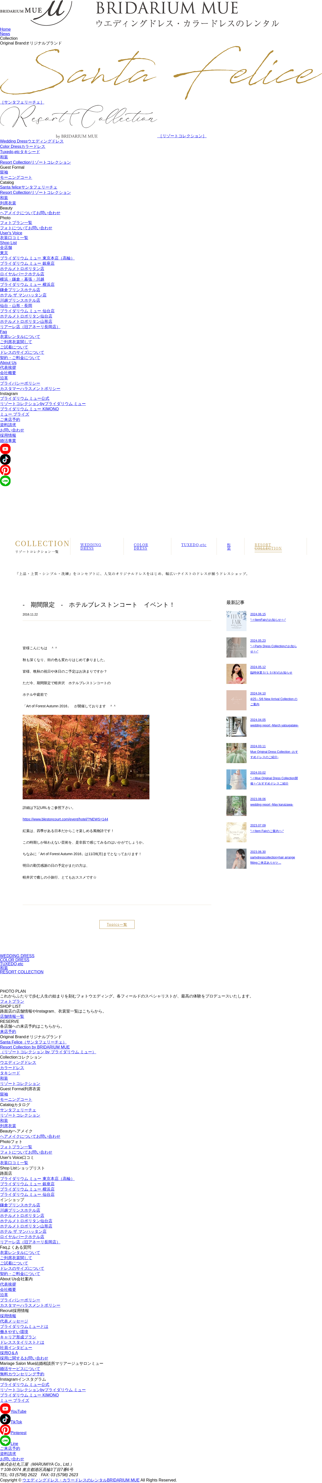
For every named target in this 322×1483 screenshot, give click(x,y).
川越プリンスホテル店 (20, 300)
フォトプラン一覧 (16, 223)
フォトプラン (12, 1001)
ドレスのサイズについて (22, 352)
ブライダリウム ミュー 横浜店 (27, 284)
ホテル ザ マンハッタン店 (23, 295)
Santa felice (28, 187)
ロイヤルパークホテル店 (22, 274)
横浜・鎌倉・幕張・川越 (22, 279)
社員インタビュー (16, 1347)
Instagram (9, 393)
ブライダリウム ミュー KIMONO (29, 409)
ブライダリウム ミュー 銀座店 (27, 263)
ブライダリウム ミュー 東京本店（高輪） (37, 258)
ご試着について (14, 347)
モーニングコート (16, 177)
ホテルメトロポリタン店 (22, 269)
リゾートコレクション (20, 1083)
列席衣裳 (8, 203)
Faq (3, 332)
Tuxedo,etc (20, 152)
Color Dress (22, 146)
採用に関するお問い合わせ (24, 1358)
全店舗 (6, 247)
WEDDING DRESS (90, 546)
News (5, 34)
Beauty (6, 208)
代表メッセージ (14, 1321)
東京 (4, 253)
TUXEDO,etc (194, 544)
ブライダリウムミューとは (24, 1326)
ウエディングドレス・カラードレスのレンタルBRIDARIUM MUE (81, 1480)
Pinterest (13, 1433)
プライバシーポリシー (20, 383)
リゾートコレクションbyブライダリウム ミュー (43, 404)
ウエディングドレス (18, 1062)
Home (5, 29)
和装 (4, 157)
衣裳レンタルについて (20, 336)
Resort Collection (35, 162)
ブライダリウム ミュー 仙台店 (27, 311)
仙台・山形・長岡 (16, 305)
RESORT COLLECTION (268, 546)
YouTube (13, 1411)
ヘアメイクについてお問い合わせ (30, 213)
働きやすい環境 (14, 1332)
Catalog (7, 182)
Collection (9, 38)
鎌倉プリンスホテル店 (20, 290)
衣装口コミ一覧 (14, 238)
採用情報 (8, 435)
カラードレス (12, 1068)
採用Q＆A (9, 1353)
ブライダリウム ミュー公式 (24, 398)
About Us (8, 363)
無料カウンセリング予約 (22, 1374)
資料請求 (8, 425)
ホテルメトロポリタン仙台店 (26, 316)
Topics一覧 (117, 924)
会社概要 (8, 373)
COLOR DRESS (141, 546)
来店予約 (8, 1031)
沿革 (4, 378)
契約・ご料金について (20, 358)
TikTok (11, 1422)
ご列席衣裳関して (16, 342)
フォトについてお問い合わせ (26, 228)
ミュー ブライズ (14, 414)
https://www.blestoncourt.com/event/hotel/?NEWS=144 (65, 819)
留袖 (4, 172)
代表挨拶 (8, 367)
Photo (5, 218)
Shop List (8, 243)
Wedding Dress (32, 141)
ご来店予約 (10, 419)
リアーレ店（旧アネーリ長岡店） (30, 327)
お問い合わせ (12, 430)
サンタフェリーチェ (18, 1110)
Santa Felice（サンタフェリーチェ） (33, 1042)
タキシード (10, 1073)
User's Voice (11, 233)
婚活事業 (8, 441)
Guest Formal (12, 167)
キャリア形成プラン (18, 1337)
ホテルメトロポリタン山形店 (26, 321)
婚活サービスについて (20, 1369)
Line (9, 1444)
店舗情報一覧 (12, 1016)
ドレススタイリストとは (22, 1342)
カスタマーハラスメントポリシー (30, 388)
